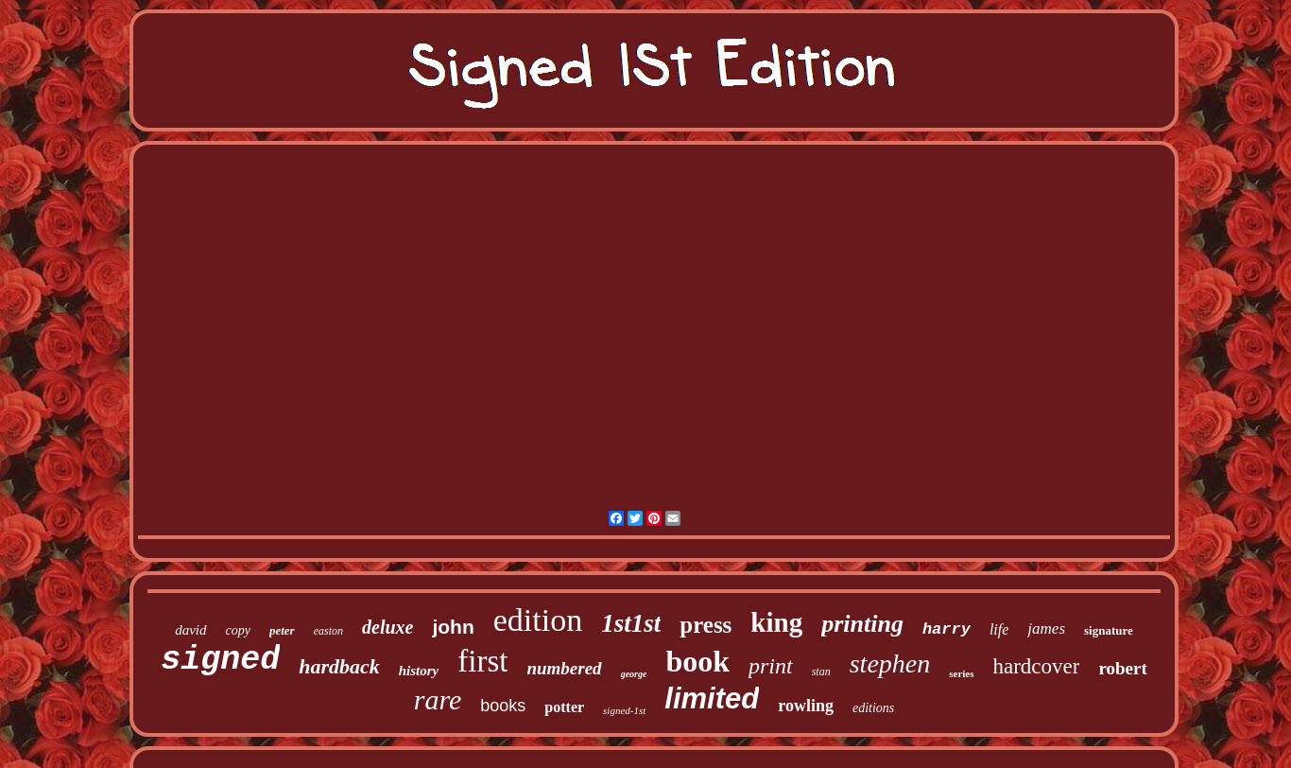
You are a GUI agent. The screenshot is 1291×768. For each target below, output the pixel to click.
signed (220, 660)
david (190, 629)
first (482, 661)
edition (537, 619)
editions (873, 708)
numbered (563, 668)
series (961, 673)
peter (282, 630)
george (634, 674)
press (706, 624)
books (502, 705)
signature (1108, 630)
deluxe (387, 627)
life (999, 629)
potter (564, 707)
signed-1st (624, 710)
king (776, 622)
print (771, 666)
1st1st (631, 623)
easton (328, 630)
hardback (339, 666)
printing (862, 623)
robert (1122, 668)
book (697, 661)
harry (946, 629)
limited (711, 698)
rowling (806, 705)
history (419, 670)
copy (238, 630)
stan (821, 671)
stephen (890, 663)
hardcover (1036, 666)
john (452, 626)
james (1046, 628)
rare (438, 699)
